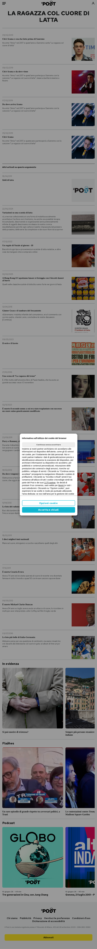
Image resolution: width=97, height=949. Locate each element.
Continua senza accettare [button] (48, 445)
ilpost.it (61, 485)
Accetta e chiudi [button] (48, 509)
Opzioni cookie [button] (48, 503)
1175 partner (50, 482)
